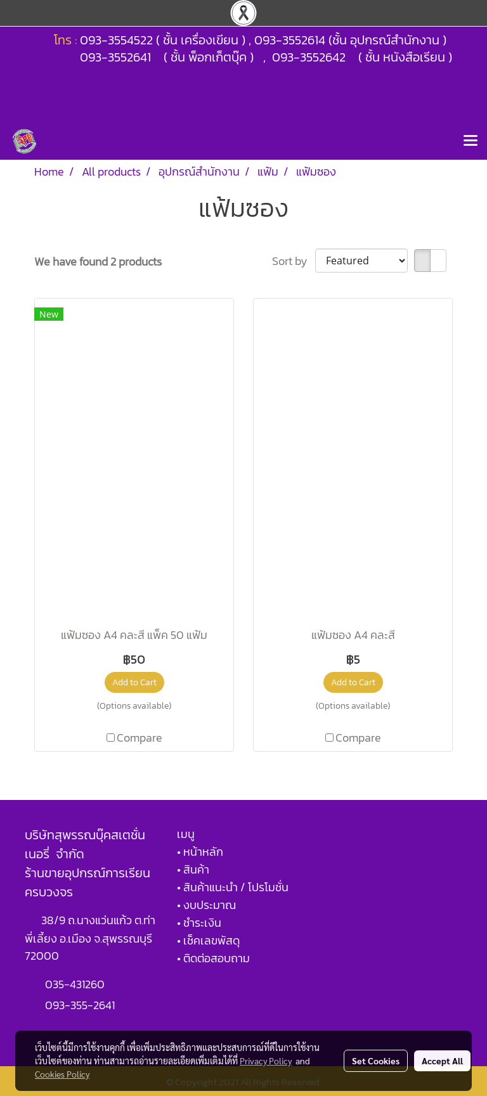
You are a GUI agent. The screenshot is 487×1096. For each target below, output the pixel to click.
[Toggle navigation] (470, 141)
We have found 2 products (98, 261)
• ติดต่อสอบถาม (213, 958)
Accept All (442, 1060)
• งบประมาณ (206, 904)
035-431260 (76, 984)
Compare (139, 737)
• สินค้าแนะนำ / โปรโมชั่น (233, 887)
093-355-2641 (80, 1005)
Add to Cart (134, 682)
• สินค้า (193, 869)
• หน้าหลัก (200, 851)
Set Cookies (375, 1060)
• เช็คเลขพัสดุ (208, 940)
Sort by (293, 260)
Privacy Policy (266, 1060)
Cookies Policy (62, 1074)
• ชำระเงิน (199, 922)
